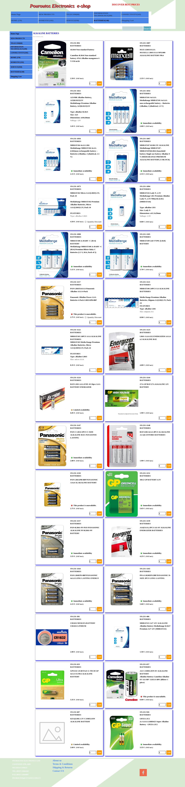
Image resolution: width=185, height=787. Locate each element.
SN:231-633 (75, 664)
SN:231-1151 (145, 473)
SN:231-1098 (75, 234)
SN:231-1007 (145, 43)
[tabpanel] (131, 4)
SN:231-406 (144, 616)
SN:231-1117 (75, 282)
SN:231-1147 (75, 425)
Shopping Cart (128, 20)
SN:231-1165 (145, 569)
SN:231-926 (144, 712)
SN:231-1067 (145, 138)
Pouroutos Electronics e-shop (60, 5)
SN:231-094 (75, 43)
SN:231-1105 (145, 234)
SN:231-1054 (145, 91)
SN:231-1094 (145, 186)
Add (99, 83)
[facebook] (143, 772)
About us (57, 760)
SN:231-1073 (75, 186)
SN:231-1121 (145, 282)
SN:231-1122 (75, 330)
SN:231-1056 (75, 138)
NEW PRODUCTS (46, 14)
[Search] (132, 28)
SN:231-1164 (75, 569)
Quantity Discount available (96, 222)
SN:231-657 (144, 664)
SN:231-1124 (75, 377)
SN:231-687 (75, 712)
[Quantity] (92, 83)
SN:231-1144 (145, 377)
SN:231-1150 (75, 473)
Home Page (16, 14)
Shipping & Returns (63, 767)
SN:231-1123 (145, 330)
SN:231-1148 (145, 425)
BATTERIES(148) (101, 20)
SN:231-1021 (75, 91)
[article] (69, 64)
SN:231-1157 (75, 521)
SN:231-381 (75, 616)
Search (147, 28)
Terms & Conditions (63, 764)
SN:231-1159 (145, 521)
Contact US (58, 771)
